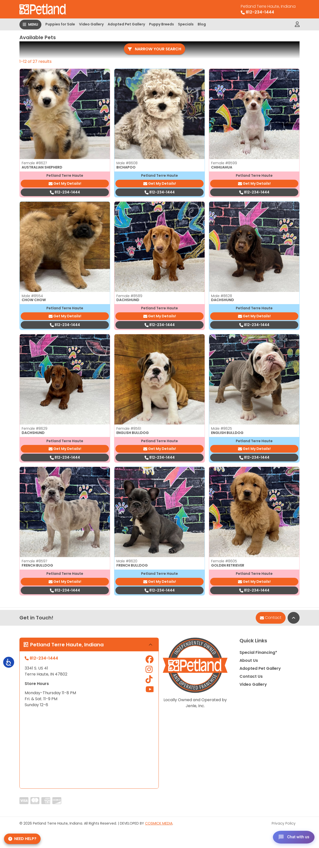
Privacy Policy (284, 823)
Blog (202, 24)
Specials (186, 24)
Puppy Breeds (161, 24)
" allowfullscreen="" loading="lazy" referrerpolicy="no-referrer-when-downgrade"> (89, 748)
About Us (248, 660)
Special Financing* (258, 652)
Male (127, 163)
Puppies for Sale (60, 24)
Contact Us (251, 676)
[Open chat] (292, 836)
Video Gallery (91, 24)
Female (34, 163)
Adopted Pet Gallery (126, 24)
